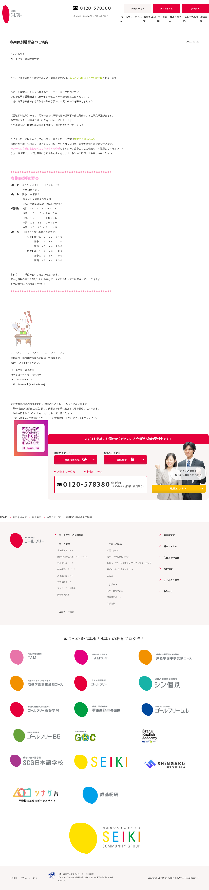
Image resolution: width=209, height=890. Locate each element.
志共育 (110, 575)
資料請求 (195, 9)
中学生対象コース (65, 563)
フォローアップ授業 (66, 588)
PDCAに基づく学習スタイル (120, 569)
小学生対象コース (65, 550)
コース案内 (63, 544)
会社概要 (13, 878)
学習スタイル (113, 550)
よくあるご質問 (170, 579)
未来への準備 (114, 544)
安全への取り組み (115, 591)
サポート (111, 584)
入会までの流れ (184, 21)
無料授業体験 (166, 9)
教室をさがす (186, 488)
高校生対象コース (65, 575)
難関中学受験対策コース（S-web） (73, 557)
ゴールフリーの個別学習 (70, 535)
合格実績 (201, 21)
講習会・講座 (63, 594)
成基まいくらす (137, 9)
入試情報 (111, 603)
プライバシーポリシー (30, 878)
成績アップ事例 (65, 612)
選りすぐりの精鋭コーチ (118, 557)
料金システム (163, 21)
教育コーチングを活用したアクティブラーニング (129, 563)
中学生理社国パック (66, 569)
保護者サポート (114, 597)
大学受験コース (64, 582)
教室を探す (168, 535)
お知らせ (167, 591)
